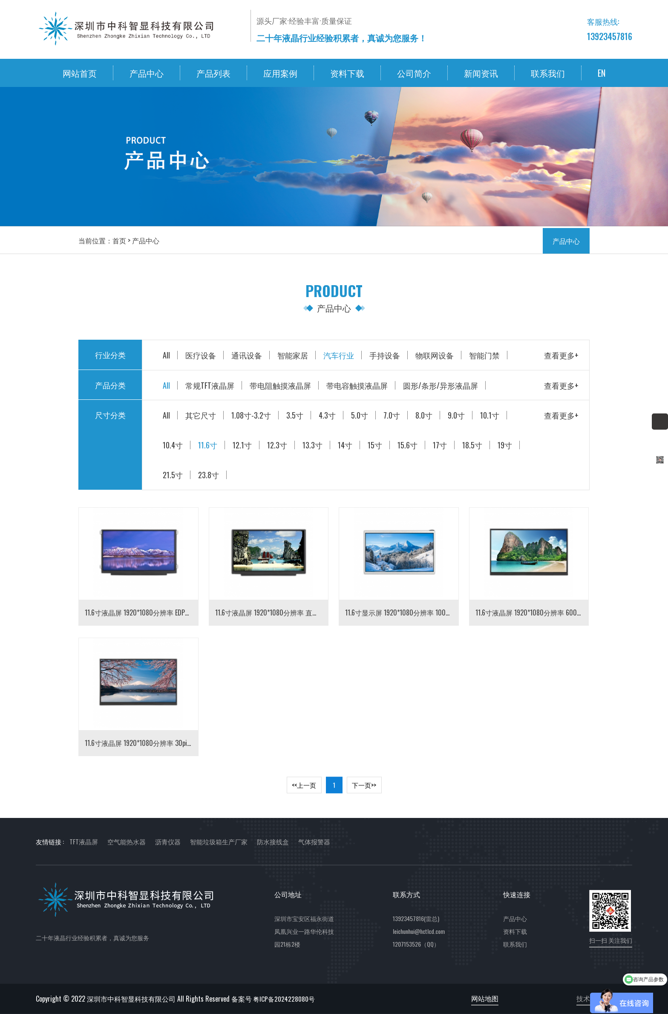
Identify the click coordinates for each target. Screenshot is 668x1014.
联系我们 (548, 72)
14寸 (345, 445)
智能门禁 (484, 355)
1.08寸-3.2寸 (251, 415)
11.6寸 (207, 445)
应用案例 (280, 72)
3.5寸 (294, 415)
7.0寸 (391, 415)
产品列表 (213, 72)
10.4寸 (173, 445)
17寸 (440, 445)
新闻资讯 (481, 72)
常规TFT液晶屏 (209, 385)
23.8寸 (208, 474)
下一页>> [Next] (364, 788)
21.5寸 (173, 474)
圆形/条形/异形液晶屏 (440, 385)
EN (601, 72)
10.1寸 (489, 415)
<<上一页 (304, 788)
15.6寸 (407, 445)
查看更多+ (561, 355)
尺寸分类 (110, 414)
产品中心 (147, 72)
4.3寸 (327, 415)
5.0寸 (359, 415)
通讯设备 (246, 355)
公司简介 (414, 72)
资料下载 (347, 72)
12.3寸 (277, 445)
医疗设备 (200, 355)
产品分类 (110, 384)
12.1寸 (242, 445)
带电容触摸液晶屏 (357, 385)
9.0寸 (456, 415)
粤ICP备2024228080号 (284, 998)
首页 (119, 240)
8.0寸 (423, 415)
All (166, 355)
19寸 (505, 445)
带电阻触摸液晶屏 (280, 385)
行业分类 (110, 354)
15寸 (375, 445)
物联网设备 (434, 355)
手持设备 (384, 355)
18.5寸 (472, 445)
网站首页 (80, 72)
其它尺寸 (200, 415)
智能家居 (292, 355)
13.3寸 (312, 445)
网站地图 (484, 998)
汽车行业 (338, 355)
